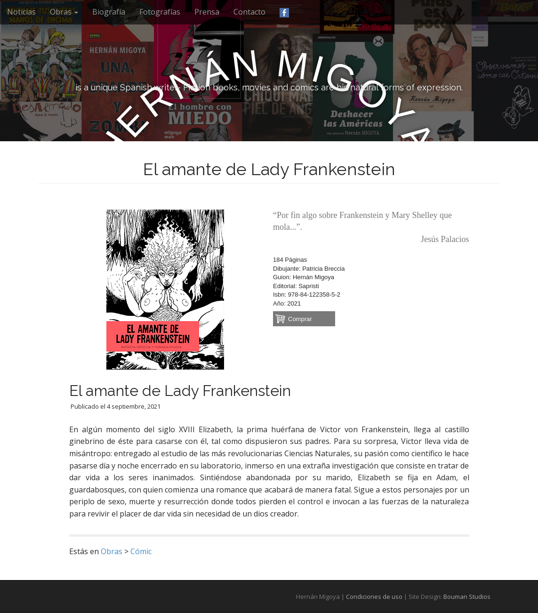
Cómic (141, 551)
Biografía (108, 12)
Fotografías (159, 12)
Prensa (206, 12)
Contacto (249, 12)
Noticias (21, 12)
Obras (64, 12)
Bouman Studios (466, 596)
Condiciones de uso (374, 596)
